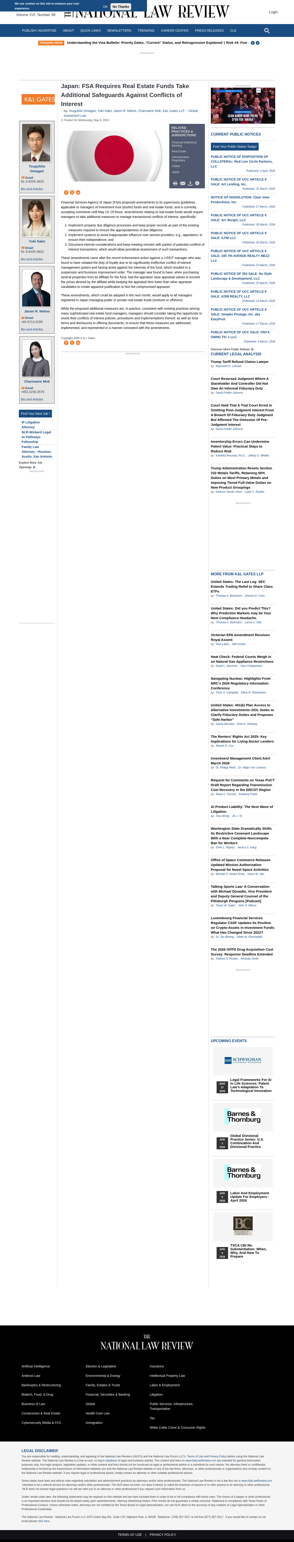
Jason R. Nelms (37, 311)
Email (29, 177)
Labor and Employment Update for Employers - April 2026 (249, 1196)
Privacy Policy (218, 1456)
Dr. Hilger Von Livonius (252, 767)
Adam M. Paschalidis (249, 936)
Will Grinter (239, 644)
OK (105, 6)
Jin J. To (237, 816)
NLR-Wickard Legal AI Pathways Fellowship (36, 437)
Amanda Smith (249, 958)
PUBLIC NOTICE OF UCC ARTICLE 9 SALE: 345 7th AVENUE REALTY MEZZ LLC (240, 255)
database (111, 1460)
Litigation (156, 1394)
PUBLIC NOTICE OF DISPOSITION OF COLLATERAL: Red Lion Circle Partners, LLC (242, 161)
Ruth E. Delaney (247, 724)
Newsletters (119, 30)
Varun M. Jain (255, 874)
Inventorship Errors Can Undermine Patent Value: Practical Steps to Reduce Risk (240, 446)
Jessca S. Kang (246, 847)
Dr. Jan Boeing (225, 936)
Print (176, 183)
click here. (44, 1521)
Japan (175, 172)
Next (258, 43)
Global (176, 166)
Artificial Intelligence (36, 1366)
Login (273, 12)
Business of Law (33, 1404)
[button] (243, 105)
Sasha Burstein (225, 724)
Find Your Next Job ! (35, 413)
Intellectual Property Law (167, 1376)
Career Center (175, 30)
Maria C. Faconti (226, 794)
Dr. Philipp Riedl (225, 767)
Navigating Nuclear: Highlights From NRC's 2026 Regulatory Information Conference (241, 683)
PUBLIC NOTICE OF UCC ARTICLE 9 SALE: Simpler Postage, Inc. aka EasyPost (238, 314)
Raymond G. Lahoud (228, 366)
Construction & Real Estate (41, 1413)
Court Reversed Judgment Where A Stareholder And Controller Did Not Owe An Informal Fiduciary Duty (240, 383)
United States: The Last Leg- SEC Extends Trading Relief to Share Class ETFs (242, 586)
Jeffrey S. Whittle (258, 455)
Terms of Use (195, 1456)
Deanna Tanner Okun (229, 491)
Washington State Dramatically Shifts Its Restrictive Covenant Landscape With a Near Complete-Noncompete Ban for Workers (241, 836)
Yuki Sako (37, 241)
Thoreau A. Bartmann (229, 595)
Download (191, 183)
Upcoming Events (229, 1041)
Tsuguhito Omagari (37, 168)
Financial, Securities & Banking (108, 1394)
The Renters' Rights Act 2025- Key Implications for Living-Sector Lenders (242, 739)
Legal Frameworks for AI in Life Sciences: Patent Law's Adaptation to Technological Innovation (251, 1085)
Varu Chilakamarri (251, 666)
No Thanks (121, 6)
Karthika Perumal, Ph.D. (230, 455)
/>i (198, 183)
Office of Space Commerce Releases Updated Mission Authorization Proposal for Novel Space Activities (241, 864)
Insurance (157, 1366)
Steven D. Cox (224, 745)
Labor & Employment (165, 1385)
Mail (183, 183)
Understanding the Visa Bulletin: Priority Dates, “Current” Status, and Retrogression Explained (157, 43)
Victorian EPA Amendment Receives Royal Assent (240, 637)
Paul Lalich (222, 644)
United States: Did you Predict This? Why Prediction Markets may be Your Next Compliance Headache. (241, 613)
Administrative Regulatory (180, 159)
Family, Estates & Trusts (103, 1385)
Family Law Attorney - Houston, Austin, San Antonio (37, 451)
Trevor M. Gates (225, 905)
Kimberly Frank (248, 794)
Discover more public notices (230, 349)
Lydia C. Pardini (254, 491)
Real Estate (179, 151)
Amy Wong (222, 816)
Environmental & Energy (103, 1376)
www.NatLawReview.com (200, 1460)
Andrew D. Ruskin (227, 958)
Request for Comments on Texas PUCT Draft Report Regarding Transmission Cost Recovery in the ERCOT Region (243, 785)
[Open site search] (267, 30)
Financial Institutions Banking (184, 144)
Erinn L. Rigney (225, 847)
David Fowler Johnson (229, 392)
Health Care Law (98, 1413)
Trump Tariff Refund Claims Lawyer (240, 362)
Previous (252, 43)
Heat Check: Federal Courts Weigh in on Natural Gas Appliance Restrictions (242, 659)
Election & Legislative (101, 1366)
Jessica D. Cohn (255, 595)
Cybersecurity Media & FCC (42, 1423)
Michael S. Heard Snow (230, 874)
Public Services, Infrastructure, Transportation (171, 1406)
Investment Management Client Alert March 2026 (240, 760)
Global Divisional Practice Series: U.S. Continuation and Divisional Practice (247, 1141)
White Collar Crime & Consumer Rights (178, 1427)
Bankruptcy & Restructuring (41, 1385)
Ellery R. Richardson (253, 692)
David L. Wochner (226, 666)
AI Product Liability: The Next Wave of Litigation (242, 809)
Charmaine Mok (37, 381)
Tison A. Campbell (227, 692)
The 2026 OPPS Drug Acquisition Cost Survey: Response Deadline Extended (242, 951)
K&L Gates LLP (174, 111)
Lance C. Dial (253, 622)
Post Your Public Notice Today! (235, 146)
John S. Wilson (247, 905)
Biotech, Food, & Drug (37, 1394)
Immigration (94, 1423)
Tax (152, 1418)
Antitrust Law (31, 1376)
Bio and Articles (32, 189)
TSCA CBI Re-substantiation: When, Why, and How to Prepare (248, 1251)
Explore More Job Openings (30, 465)
